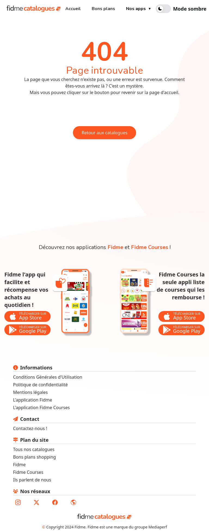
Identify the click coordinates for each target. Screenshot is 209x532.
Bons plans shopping (34, 457)
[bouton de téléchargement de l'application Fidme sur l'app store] (27, 316)
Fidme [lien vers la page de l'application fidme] (115, 247)
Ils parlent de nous (32, 480)
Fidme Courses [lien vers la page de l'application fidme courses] (149, 247)
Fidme (19, 465)
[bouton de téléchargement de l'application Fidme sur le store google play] (27, 329)
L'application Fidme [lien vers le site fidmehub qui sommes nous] (32, 400)
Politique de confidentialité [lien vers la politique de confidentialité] (40, 385)
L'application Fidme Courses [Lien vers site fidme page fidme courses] (41, 407)
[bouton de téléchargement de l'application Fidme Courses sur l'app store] (181, 316)
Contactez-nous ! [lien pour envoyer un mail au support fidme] (30, 428)
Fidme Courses (28, 472)
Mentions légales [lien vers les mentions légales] (30, 392)
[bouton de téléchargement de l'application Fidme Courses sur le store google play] (181, 329)
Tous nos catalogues (33, 449)
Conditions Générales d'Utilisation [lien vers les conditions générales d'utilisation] (47, 377)
